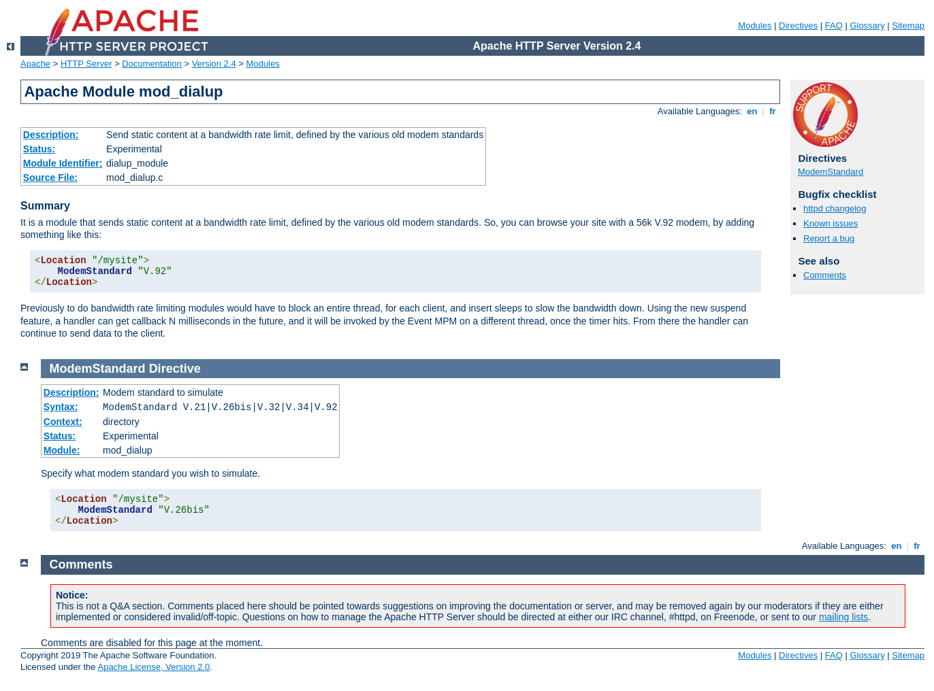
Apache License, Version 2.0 (153, 667)
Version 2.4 (214, 63)
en (752, 111)
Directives (798, 25)
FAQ (834, 25)
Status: (39, 149)
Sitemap (908, 25)
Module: (62, 450)
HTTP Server (86, 63)
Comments (824, 275)
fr (773, 111)
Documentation (151, 63)
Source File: (50, 177)
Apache (35, 63)
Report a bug (828, 238)
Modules (754, 25)
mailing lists (843, 616)
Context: (63, 421)
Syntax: (61, 406)
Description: (51, 134)
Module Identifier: (63, 163)
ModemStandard (830, 172)
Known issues (830, 223)
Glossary (867, 25)
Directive (175, 368)
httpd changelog (835, 208)
